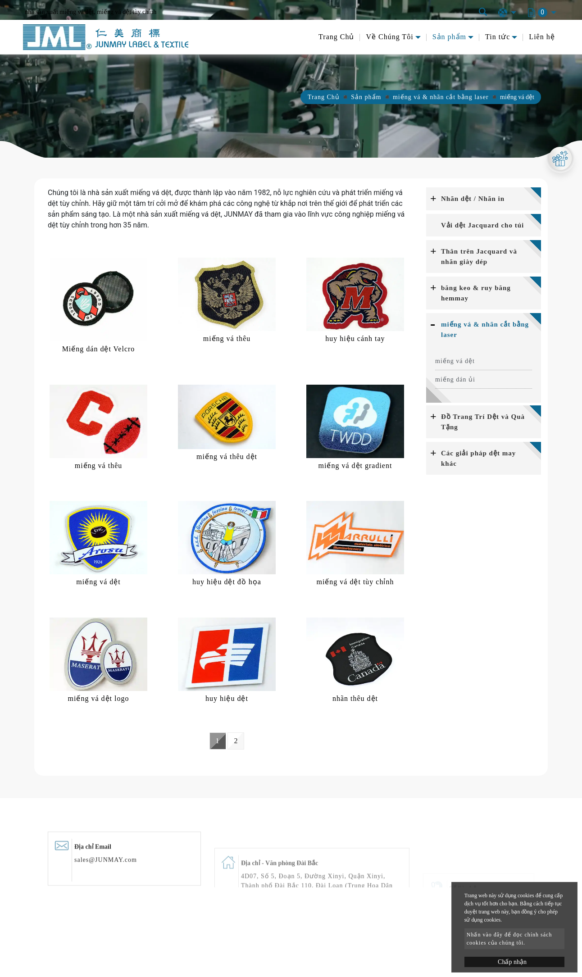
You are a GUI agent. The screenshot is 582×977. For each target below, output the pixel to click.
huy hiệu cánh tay (355, 338)
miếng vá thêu (227, 338)
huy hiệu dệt (226, 698)
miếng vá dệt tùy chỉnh (355, 582)
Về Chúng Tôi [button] (389, 37)
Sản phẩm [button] (449, 37)
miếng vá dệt (455, 361)
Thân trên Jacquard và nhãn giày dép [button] (479, 256)
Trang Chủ (336, 37)
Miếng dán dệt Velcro (98, 349)
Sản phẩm (366, 97)
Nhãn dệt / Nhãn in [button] (473, 198)
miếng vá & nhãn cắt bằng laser (441, 97)
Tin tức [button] (497, 37)
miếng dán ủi (455, 379)
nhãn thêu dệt (355, 698)
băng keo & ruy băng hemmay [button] (476, 293)
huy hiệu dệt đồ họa (226, 582)
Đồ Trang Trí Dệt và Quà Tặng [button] (483, 422)
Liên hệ (542, 37)
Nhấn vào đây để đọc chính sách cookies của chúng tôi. (509, 939)
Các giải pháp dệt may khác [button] (478, 458)
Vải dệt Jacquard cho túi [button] (482, 225)
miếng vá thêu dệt (226, 456)
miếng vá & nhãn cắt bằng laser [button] (485, 329)
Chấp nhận (512, 962)
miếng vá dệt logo (98, 698)
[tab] (483, 198)
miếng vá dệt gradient (355, 465)
